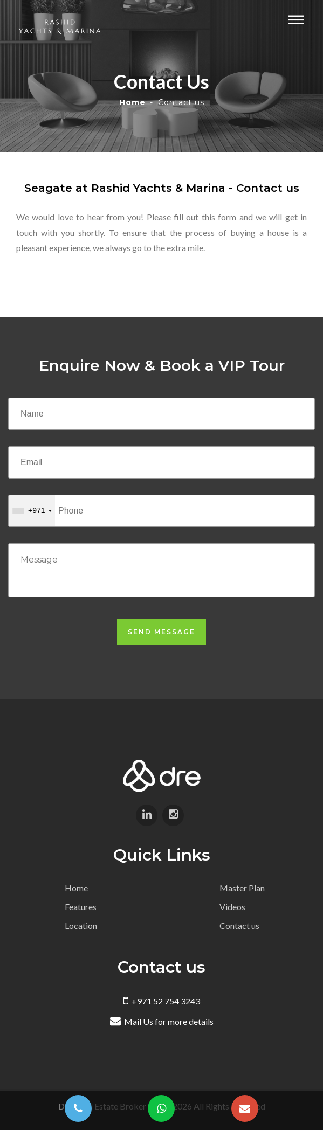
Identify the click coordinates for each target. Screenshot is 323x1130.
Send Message (161, 632)
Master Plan (242, 888)
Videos (232, 907)
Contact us (239, 925)
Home (132, 102)
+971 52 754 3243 (161, 1001)
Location (81, 925)
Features (81, 907)
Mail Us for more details (162, 1021)
